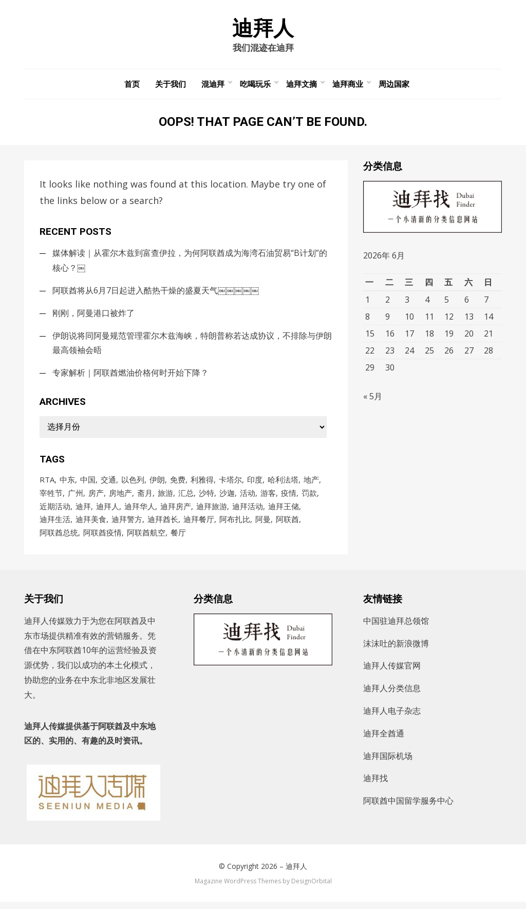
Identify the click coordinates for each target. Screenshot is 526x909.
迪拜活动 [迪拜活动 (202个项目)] (247, 511)
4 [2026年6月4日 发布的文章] (427, 303)
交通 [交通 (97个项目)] (108, 483)
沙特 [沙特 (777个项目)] (206, 497)
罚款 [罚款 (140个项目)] (309, 497)
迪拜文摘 (301, 87)
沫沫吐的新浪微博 (396, 650)
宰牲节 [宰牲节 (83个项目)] (51, 497)
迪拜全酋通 (383, 740)
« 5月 (372, 403)
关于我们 (170, 87)
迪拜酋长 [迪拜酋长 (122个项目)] (162, 525)
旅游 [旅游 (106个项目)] (165, 497)
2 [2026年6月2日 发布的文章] (387, 303)
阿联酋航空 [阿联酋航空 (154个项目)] (146, 539)
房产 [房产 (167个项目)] (96, 497)
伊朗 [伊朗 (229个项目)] (157, 483)
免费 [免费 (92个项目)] (177, 483)
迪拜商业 (347, 87)
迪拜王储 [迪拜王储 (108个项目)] (283, 511)
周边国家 (394, 87)
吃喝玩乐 (255, 87)
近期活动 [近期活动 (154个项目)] (55, 511)
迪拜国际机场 (387, 762)
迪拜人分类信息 (392, 695)
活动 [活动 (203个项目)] (247, 497)
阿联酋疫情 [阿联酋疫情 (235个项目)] (102, 539)
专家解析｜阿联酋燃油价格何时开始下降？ (130, 376)
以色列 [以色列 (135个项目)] (132, 483)
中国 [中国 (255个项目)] (88, 483)
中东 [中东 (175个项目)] (67, 483)
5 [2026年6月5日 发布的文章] (446, 303)
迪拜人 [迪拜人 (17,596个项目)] (107, 511)
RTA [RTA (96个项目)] (47, 483)
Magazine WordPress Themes (238, 887)
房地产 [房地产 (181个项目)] (120, 497)
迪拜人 (263, 29)
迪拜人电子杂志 (392, 718)
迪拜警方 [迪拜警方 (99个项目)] (126, 525)
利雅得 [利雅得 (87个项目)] (202, 483)
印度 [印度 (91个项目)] (254, 483)
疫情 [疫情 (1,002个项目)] (288, 497)
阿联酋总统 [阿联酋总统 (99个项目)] (59, 539)
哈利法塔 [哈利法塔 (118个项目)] (283, 483)
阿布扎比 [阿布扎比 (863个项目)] (234, 525)
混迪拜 (212, 87)
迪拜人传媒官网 (392, 672)
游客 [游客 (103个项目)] (268, 497)
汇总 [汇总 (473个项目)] (186, 497)
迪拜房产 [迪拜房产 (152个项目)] (175, 511)
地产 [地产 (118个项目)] (311, 483)
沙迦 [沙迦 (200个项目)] (227, 497)
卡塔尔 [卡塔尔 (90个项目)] (230, 483)
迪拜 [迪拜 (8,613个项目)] (83, 511)
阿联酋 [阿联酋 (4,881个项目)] (287, 525)
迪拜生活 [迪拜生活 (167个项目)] (55, 525)
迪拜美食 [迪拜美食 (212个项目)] (91, 525)
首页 (132, 87)
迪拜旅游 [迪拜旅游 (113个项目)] (211, 511)
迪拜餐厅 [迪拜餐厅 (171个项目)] (198, 525)
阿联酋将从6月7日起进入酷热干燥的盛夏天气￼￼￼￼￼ (155, 293)
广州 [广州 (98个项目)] (75, 497)
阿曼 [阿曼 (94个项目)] (263, 525)
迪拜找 (375, 785)
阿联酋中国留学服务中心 (408, 807)
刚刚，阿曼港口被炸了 (93, 316)
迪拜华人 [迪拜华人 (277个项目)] (139, 511)
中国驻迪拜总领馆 (396, 627)
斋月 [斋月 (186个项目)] (145, 497)
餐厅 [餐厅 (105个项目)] (178, 539)
